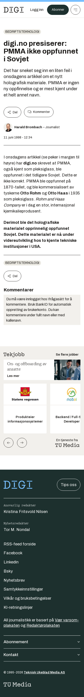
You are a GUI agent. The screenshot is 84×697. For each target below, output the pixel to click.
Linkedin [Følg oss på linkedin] (11, 562)
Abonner (58, 9)
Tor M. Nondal (17, 529)
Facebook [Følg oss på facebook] (13, 553)
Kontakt (42, 655)
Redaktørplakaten (43, 625)
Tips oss (69, 485)
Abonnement (42, 642)
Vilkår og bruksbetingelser (27, 598)
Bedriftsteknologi (22, 31)
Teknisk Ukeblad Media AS (44, 672)
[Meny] (75, 10)
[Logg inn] (36, 9)
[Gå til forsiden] (14, 9)
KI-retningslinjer (18, 607)
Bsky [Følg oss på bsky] (8, 571)
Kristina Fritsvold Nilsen (26, 511)
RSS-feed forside (20, 544)
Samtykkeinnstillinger (23, 589)
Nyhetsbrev (14, 580)
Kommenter (39, 112)
